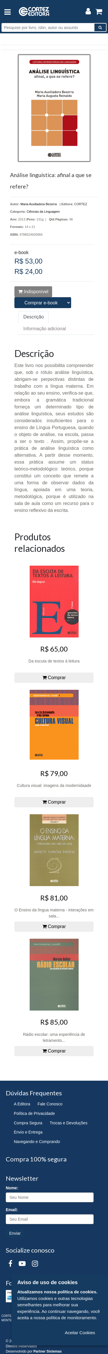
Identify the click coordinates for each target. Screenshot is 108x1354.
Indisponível (33, 291)
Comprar (54, 677)
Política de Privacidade (34, 1113)
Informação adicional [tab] (44, 328)
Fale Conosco (49, 1104)
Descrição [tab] (33, 316)
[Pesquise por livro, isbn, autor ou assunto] (47, 27)
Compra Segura (28, 1123)
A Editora (22, 1104)
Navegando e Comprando (37, 1141)
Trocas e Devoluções (68, 1123)
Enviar (15, 1233)
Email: (12, 1209)
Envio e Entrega (28, 1132)
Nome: (12, 1188)
